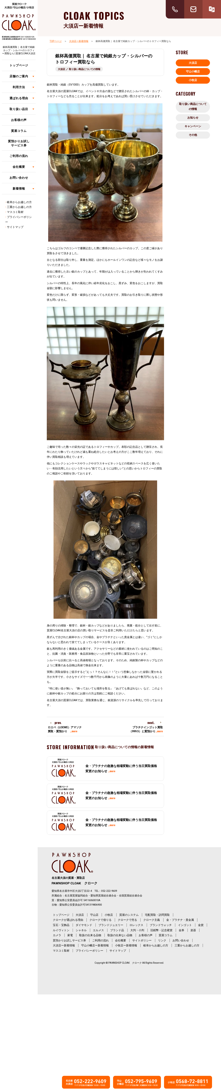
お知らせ (192, 117)
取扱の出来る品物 (90, 935)
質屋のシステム (129, 914)
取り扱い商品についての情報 (193, 106)
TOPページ (56, 41)
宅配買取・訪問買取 (157, 914)
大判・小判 (137, 930)
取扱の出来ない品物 (119, 935)
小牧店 (193, 80)
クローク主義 (151, 919)
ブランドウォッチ (161, 925)
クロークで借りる (100, 919)
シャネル (81, 930)
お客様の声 (19, 120)
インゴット (185, 925)
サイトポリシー (142, 940)
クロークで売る (127, 919)
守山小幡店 (193, 71)
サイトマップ (15, 227)
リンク (162, 940)
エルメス (98, 930)
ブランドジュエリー (110, 925)
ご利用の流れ (18, 156)
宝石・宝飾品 (61, 925)
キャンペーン (193, 126)
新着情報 (19, 188)
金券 (181, 930)
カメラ (57, 935)
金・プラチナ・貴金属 (180, 919)
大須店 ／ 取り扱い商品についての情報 (79, 69)
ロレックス (136, 925)
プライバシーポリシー (89, 950)
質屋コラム (19, 131)
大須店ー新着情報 (78, 41)
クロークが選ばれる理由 (68, 919)
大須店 (193, 62)
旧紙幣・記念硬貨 (161, 930)
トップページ (18, 65)
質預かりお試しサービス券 (19, 143)
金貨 (201, 925)
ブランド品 (117, 930)
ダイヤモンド (84, 925)
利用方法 (19, 87)
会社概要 (19, 167)
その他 (193, 135)
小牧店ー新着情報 (126, 945)
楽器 (193, 930)
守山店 (94, 914)
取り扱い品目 (18, 109)
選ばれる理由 (18, 98)
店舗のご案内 (18, 76)
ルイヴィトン (61, 930)
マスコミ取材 (15, 212)
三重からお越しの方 (19, 207)
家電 (70, 935)
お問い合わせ (18, 177)
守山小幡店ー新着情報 (95, 945)
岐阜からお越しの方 (19, 202)
